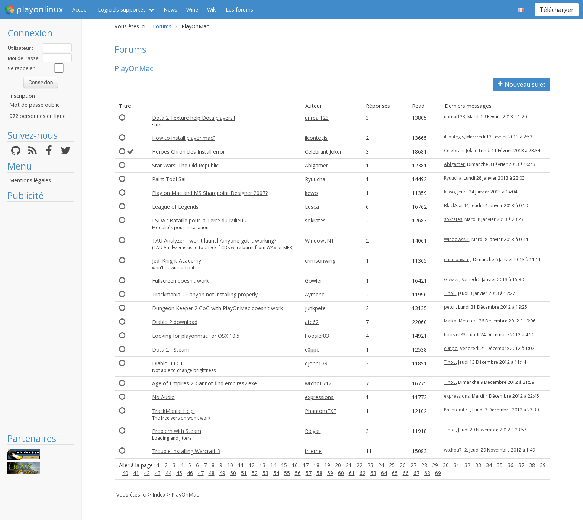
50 (233, 472)
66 (406, 472)
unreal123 (317, 117)
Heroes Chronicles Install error (188, 151)
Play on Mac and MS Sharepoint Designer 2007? (210, 192)
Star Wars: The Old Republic (185, 165)
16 (295, 465)
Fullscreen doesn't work (180, 280)
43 (158, 472)
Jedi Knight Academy (176, 260)
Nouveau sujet (521, 84)
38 (532, 465)
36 (510, 465)
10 (230, 465)
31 (457, 465)
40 (125, 472)
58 (319, 472)
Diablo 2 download (174, 321)
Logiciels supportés (122, 9)
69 (438, 472)
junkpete (315, 308)
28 (424, 465)
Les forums (239, 9)
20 (338, 465)
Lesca (312, 206)
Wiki (212, 9)
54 (276, 472)
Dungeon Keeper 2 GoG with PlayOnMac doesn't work (217, 308)
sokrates (315, 220)
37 (521, 465)
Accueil (80, 9)
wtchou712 (318, 383)
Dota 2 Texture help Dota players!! (193, 117)
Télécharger (556, 10)
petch (450, 307)
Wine (192, 9)
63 (373, 472)
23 (370, 465)
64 (384, 472)
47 (201, 472)
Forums (162, 26)
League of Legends (175, 206)
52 (255, 472)
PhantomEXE (320, 410)
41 (136, 472)
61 (352, 472)
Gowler (313, 280)
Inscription (22, 95)
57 (309, 472)
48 (212, 472)
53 (265, 472)
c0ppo (312, 349)
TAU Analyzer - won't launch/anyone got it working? (214, 240)
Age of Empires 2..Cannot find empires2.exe (204, 383)
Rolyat (312, 430)
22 (360, 465)
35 (500, 465)
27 (413, 465)
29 (435, 465)
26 (403, 465)
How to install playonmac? (183, 137)
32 (467, 465)
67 (416, 472)
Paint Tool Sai (169, 179)
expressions (319, 397)
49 (222, 472)
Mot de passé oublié (34, 104)
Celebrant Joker (323, 151)
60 (341, 472)
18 (316, 465)
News (170, 9)
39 (543, 465)
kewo (311, 192)
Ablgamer (316, 165)
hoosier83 (317, 335)
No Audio (163, 397)
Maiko (450, 321)
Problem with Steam (176, 430)
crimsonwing (320, 260)
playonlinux (33, 9)
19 (327, 465)
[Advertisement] (40, 316)
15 (284, 465)
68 (427, 472)
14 (273, 465)
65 (395, 472)
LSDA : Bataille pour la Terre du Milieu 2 (200, 220)
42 (147, 472)
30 (446, 465)
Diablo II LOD (168, 363)
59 (330, 472)
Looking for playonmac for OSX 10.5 (195, 335)
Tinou (450, 293)
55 (287, 472)
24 (381, 465)
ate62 (312, 321)
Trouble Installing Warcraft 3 (186, 451)
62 (362, 472)
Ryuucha (315, 179)
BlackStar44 (456, 205)
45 (179, 472)
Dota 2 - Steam (170, 349)
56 (298, 472)
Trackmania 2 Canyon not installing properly (205, 294)
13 (262, 465)
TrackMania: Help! (173, 410)
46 (190, 472)
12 (252, 465)
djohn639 (316, 363)
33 (478, 465)
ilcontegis (316, 137)
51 (244, 472)
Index (158, 494)
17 (306, 465)
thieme (313, 451)
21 (349, 465)
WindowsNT (319, 240)
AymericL (316, 294)
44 (168, 472)
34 (489, 465)
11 (241, 465)
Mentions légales (30, 180)
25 (392, 465)
